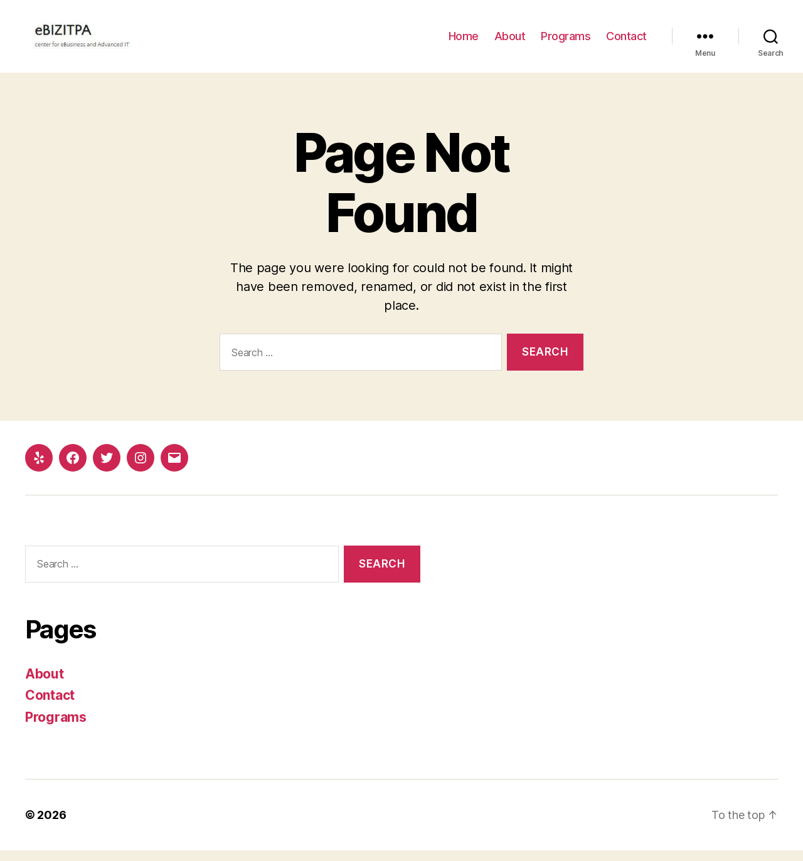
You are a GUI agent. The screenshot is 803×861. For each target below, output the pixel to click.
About (510, 41)
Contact (626, 41)
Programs (565, 41)
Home (464, 41)
